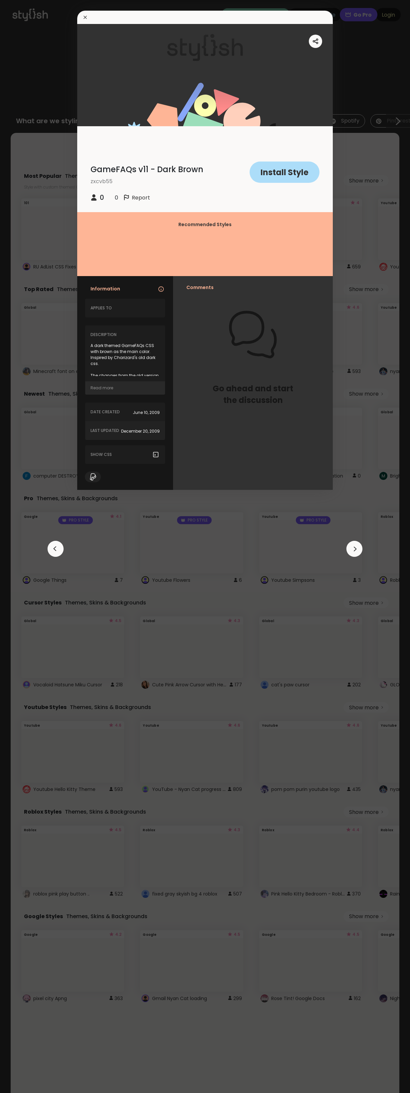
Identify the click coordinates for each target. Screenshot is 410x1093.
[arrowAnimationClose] (55, 549)
